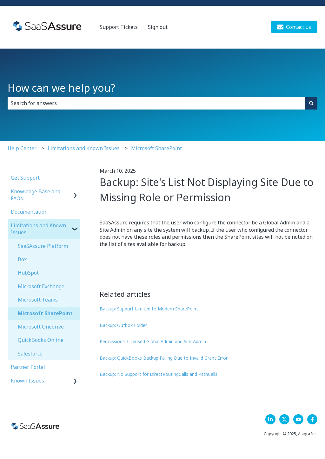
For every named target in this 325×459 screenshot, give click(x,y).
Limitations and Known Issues (84, 148)
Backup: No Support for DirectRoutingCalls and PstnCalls (158, 374)
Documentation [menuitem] (29, 211)
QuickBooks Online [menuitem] (40, 339)
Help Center (22, 148)
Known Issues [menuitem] (27, 380)
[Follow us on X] (284, 419)
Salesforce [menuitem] (30, 353)
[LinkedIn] (270, 419)
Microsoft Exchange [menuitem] (41, 286)
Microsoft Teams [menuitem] (38, 299)
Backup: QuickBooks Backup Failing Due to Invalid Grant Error (164, 358)
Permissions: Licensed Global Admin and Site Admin (153, 341)
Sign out (158, 26)
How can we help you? (61, 88)
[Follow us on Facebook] (312, 419)
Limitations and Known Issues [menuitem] (38, 229)
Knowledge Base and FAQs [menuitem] (35, 195)
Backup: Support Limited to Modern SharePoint (149, 309)
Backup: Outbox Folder (123, 325)
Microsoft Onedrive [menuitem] (41, 326)
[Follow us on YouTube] (298, 419)
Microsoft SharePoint (156, 148)
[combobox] (156, 103)
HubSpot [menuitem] (28, 272)
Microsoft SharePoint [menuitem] (45, 313)
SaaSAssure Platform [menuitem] (43, 246)
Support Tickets (119, 26)
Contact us (294, 26)
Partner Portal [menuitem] (28, 366)
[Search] (311, 103)
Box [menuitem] (22, 259)
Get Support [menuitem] (25, 177)
